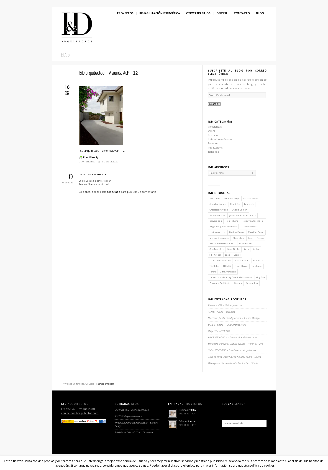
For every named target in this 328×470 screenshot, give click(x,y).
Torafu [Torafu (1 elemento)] (213, 271)
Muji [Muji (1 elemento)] (250, 237)
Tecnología (213, 151)
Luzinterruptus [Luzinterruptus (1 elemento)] (217, 232)
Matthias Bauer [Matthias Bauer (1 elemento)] (256, 232)
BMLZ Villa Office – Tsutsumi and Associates (232, 337)
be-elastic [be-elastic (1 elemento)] (249, 204)
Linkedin (72, 4)
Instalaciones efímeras (220, 139)
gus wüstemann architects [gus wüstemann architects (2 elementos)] (242, 215)
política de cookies (262, 465)
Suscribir (214, 104)
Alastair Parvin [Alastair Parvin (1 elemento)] (250, 198)
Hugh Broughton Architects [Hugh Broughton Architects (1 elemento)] (223, 226)
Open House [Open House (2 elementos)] (245, 243)
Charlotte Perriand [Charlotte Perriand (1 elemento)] (219, 209)
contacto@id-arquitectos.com (79, 413)
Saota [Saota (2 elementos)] (246, 249)
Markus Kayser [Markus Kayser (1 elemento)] (236, 232)
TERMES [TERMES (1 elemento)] (227, 266)
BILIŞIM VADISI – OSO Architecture (227, 324)
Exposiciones (214, 135)
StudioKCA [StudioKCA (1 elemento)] (258, 260)
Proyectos (125, 13)
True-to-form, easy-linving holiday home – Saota (234, 356)
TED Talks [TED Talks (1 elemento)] (214, 266)
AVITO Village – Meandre (221, 311)
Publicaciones (215, 147)
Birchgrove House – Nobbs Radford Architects (233, 363)
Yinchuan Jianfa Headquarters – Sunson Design (233, 318)
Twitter (56, 4)
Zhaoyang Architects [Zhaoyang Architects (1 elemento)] (220, 283)
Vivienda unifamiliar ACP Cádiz (78, 383)
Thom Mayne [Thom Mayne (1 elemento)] (241, 266)
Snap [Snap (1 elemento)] (227, 254)
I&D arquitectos (109, 161)
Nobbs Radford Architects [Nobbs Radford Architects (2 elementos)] (223, 243)
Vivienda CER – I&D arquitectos (225, 305)
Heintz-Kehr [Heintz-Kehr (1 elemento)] (232, 220)
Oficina (222, 13)
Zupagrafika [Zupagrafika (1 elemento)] (252, 283)
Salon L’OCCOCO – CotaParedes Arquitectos (232, 350)
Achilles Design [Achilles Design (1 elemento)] (231, 198)
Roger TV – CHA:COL (219, 331)
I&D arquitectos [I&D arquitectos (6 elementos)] (248, 226)
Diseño (211, 130)
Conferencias (215, 126)
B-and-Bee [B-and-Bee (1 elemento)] (235, 204)
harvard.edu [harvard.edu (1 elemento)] (216, 220)
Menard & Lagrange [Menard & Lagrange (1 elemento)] (219, 237)
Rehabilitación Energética (159, 13)
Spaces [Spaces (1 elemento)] (237, 254)
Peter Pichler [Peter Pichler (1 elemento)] (233, 249)
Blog (260, 13)
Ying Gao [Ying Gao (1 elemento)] (260, 277)
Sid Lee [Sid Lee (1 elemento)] (256, 249)
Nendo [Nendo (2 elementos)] (260, 237)
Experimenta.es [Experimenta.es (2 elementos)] (217, 215)
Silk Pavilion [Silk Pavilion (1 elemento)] (215, 254)
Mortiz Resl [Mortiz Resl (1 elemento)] (238, 237)
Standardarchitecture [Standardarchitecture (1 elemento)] (220, 260)
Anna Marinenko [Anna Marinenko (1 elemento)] (218, 204)
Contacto (242, 13)
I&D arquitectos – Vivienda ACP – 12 (108, 73)
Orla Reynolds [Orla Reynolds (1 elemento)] (216, 249)
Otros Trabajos (198, 13)
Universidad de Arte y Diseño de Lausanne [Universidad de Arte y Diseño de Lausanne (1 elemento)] (231, 277)
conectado (113, 191)
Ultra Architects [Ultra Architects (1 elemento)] (228, 271)
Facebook (64, 4)
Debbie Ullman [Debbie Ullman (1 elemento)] (239, 209)
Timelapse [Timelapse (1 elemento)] (256, 266)
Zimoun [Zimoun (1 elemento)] (238, 283)
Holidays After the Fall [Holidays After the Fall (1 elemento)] (253, 220)
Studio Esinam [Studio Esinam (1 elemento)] (242, 260)
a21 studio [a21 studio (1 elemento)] (215, 198)
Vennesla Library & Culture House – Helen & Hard (235, 343)
